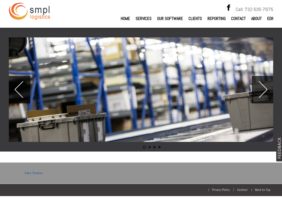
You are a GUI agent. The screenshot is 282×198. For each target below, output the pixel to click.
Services (143, 18)
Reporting (216, 18)
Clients (195, 18)
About (256, 18)
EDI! (270, 18)
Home (125, 18)
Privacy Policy (221, 190)
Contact (238, 18)
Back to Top (262, 190)
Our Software (170, 18)
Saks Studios (34, 173)
